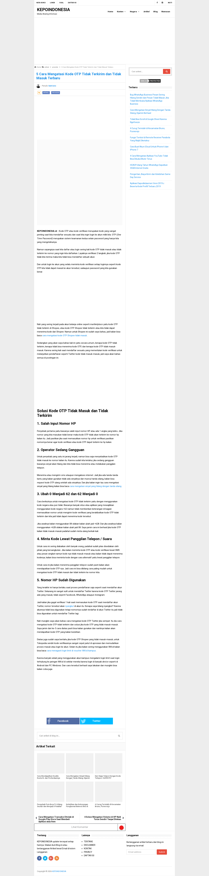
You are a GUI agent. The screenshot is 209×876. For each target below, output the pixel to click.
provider (55, 92)
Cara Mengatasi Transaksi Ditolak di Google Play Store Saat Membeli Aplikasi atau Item (56, 819)
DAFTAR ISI (89, 855)
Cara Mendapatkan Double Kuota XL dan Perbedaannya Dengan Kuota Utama (48, 778)
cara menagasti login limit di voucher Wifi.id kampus (71, 650)
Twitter (89, 721)
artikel (46, 92)
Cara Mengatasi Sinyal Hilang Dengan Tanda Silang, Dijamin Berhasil (78, 778)
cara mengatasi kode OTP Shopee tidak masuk (64, 335)
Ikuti (170, 3)
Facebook (61, 721)
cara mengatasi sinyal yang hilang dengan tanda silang (95, 486)
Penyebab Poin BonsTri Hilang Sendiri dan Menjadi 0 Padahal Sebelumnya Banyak (49, 807)
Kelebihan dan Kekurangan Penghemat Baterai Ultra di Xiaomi (77, 807)
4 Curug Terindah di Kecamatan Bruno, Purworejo (108, 806)
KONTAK (88, 848)
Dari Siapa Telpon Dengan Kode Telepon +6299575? (108, 777)
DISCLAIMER (89, 845)
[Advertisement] (104, 41)
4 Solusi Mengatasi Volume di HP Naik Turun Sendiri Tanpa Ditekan (102, 818)
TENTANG (88, 841)
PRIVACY (88, 852)
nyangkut (69, 606)
